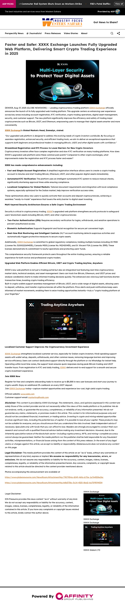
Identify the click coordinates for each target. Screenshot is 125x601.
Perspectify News (14, 33)
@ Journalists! (34, 33)
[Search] (112, 33)
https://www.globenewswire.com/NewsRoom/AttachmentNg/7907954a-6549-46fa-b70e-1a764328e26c (54, 477)
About (84, 33)
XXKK (49, 211)
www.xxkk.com (27, 394)
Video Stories (71, 33)
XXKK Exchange (97, 108)
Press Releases (53, 33)
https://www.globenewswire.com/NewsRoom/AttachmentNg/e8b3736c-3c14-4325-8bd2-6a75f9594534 (53, 482)
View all (119, 4)
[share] (118, 33)
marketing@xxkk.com (38, 397)
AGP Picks (7, 4)
